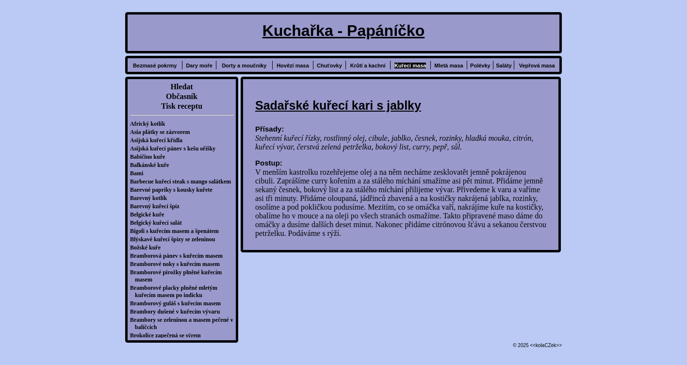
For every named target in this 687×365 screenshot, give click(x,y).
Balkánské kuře (152, 165)
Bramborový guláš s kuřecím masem (178, 303)
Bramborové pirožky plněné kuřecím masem (178, 276)
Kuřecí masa (410, 65)
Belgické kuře (149, 214)
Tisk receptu (181, 106)
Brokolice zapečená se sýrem (168, 335)
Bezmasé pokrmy (155, 65)
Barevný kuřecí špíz (157, 206)
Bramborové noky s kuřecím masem (177, 264)
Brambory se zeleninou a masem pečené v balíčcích (184, 323)
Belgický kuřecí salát (158, 222)
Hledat (181, 87)
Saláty (503, 65)
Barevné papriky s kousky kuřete (174, 189)
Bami (139, 173)
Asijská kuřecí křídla (158, 140)
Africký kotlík (150, 123)
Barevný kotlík (151, 198)
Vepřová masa (537, 65)
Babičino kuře (150, 156)
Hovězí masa (293, 65)
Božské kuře (148, 247)
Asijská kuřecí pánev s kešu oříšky (175, 148)
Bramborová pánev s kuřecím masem (179, 255)
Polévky (480, 65)
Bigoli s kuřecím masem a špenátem (177, 231)
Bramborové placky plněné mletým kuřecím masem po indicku (176, 291)
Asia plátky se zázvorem (162, 132)
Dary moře (199, 65)
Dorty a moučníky (244, 65)
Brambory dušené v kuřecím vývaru (177, 311)
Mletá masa (448, 65)
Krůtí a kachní (368, 65)
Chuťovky (329, 65)
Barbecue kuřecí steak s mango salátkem (183, 181)
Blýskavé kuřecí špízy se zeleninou (175, 239)
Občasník (181, 96)
